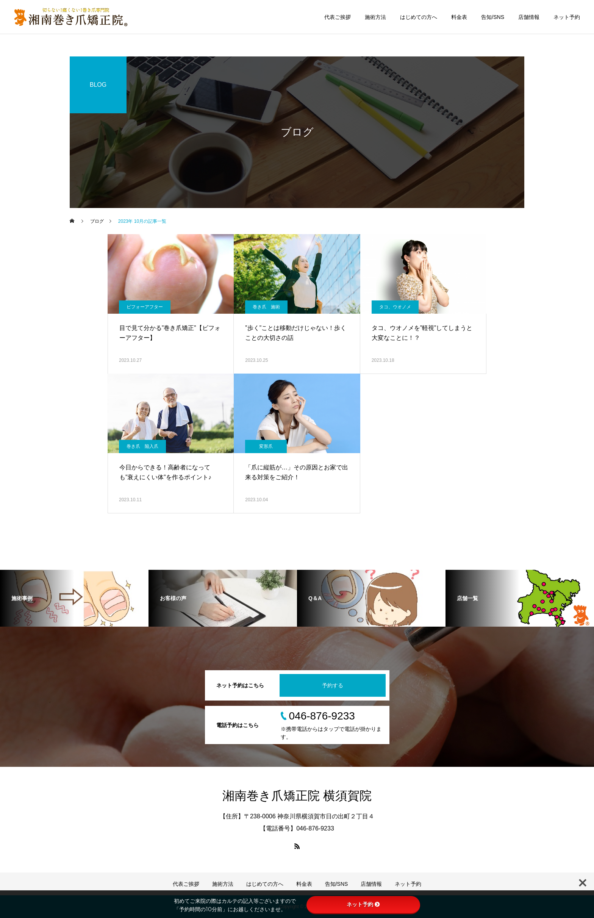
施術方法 (375, 17)
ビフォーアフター (145, 307)
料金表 (459, 17)
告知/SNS (492, 17)
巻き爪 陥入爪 (142, 446)
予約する (332, 685)
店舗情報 (528, 17)
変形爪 (266, 446)
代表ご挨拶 (337, 17)
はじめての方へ (418, 17)
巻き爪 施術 (266, 307)
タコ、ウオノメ (395, 307)
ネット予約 (566, 17)
